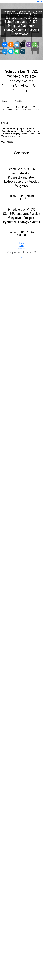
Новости (21, 249)
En (21, 256)
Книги (22, 246)
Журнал (21, 243)
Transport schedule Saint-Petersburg (30, 11)
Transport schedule (9, 11)
